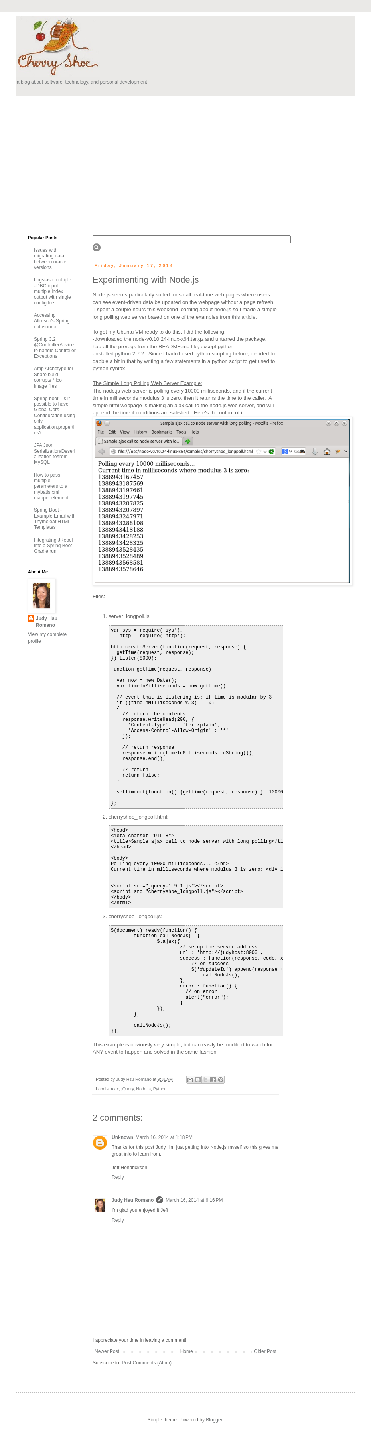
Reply (118, 1177)
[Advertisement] (146, 163)
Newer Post (107, 1351)
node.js (222, 309)
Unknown (122, 1137)
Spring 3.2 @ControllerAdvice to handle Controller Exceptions (55, 347)
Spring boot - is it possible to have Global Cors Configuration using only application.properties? (54, 416)
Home (186, 1351)
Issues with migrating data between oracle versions (50, 258)
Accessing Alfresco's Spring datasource (52, 321)
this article (243, 317)
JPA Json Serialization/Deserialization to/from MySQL (54, 453)
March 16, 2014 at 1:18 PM (164, 1137)
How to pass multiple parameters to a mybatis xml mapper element (51, 486)
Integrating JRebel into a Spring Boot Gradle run (53, 545)
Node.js (143, 1088)
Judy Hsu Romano (134, 1079)
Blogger (214, 1420)
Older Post (265, 1351)
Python (160, 1088)
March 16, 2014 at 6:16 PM (194, 1200)
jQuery (127, 1088)
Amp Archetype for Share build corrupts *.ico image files (53, 377)
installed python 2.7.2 (119, 354)
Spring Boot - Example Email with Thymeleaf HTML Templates (55, 518)
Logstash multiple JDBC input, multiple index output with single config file (52, 291)
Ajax (115, 1088)
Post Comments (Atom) (147, 1363)
